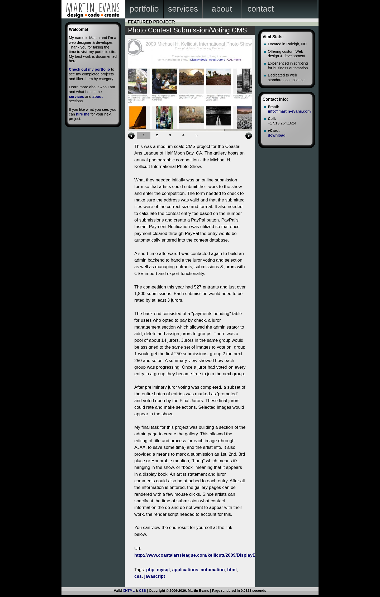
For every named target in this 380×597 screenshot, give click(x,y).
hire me (82, 114)
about (97, 96)
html (232, 569)
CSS (142, 591)
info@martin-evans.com (289, 111)
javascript (154, 576)
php (150, 569)
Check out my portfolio (89, 69)
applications (185, 569)
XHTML (129, 591)
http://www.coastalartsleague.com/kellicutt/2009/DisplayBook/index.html (210, 555)
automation (213, 569)
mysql (163, 569)
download (277, 135)
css (138, 576)
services (76, 96)
